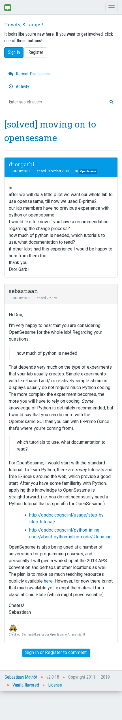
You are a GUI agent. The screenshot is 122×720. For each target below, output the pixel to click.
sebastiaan (23, 290)
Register (35, 52)
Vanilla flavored (25, 685)
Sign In (14, 52)
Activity (18, 86)
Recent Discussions (29, 74)
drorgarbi (22, 164)
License (55, 685)
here (48, 581)
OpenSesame (88, 171)
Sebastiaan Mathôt (21, 677)
